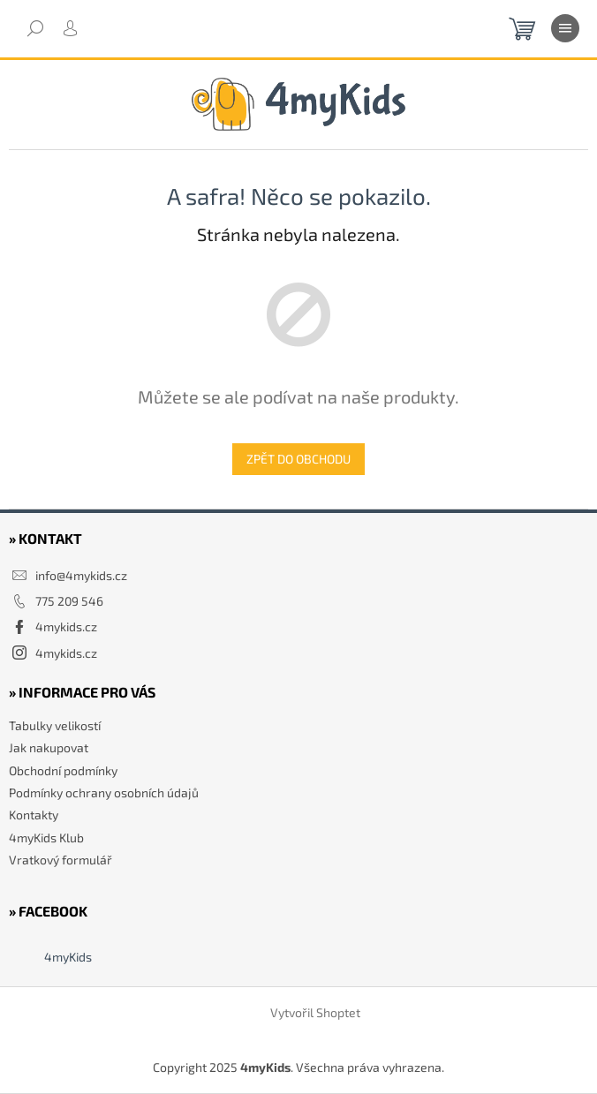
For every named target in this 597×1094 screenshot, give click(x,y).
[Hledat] (35, 28)
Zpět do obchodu (298, 458)
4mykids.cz (66, 626)
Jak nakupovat (48, 747)
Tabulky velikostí (55, 725)
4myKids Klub (46, 837)
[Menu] (565, 28)
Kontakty (33, 814)
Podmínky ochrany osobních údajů (104, 792)
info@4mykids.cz (81, 575)
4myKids (68, 956)
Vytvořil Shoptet (315, 1013)
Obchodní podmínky (63, 770)
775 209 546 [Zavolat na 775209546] (69, 600)
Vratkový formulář (60, 859)
